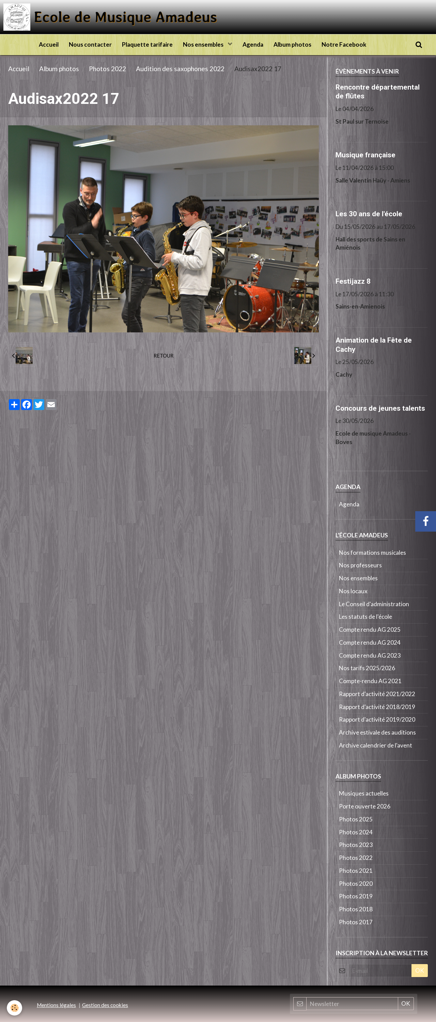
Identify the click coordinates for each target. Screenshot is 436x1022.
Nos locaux (353, 591)
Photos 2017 (356, 922)
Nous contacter (90, 44)
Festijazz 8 (353, 281)
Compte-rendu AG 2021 (370, 681)
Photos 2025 (356, 819)
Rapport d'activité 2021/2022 (377, 693)
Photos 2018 (356, 909)
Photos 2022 (107, 69)
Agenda (253, 44)
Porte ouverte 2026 (364, 806)
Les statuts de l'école (365, 616)
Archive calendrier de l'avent (375, 745)
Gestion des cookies (105, 1005)
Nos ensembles (203, 44)
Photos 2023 (356, 844)
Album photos (292, 44)
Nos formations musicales (372, 552)
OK (419, 970)
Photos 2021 (356, 870)
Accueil (49, 44)
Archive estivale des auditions (377, 732)
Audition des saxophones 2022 (180, 69)
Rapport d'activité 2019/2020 (377, 719)
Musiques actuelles (364, 793)
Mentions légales (56, 1005)
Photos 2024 (356, 832)
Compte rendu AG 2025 (370, 629)
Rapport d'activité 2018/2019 (377, 706)
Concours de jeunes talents (380, 408)
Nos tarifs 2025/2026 (367, 668)
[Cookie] (14, 1008)
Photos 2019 (356, 896)
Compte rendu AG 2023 (370, 655)
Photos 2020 (356, 883)
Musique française (365, 155)
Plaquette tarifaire (147, 44)
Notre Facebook (344, 44)
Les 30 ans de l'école (369, 214)
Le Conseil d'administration (374, 604)
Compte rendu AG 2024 (370, 642)
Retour (163, 355)
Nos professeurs (360, 565)
